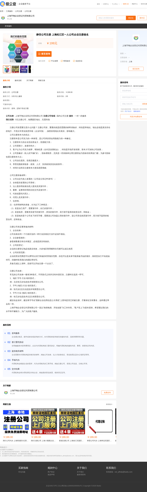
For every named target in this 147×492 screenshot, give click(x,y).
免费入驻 (126, 4)
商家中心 (135, 4)
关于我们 (80, 472)
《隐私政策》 (136, 111)
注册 (145, 4)
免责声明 (51, 475)
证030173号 (52, 486)
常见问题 (21, 472)
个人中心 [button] (116, 4)
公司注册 (18, 11)
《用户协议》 (128, 111)
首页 (98, 4)
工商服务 (9, 11)
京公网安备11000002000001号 (70, 486)
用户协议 (51, 472)
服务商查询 (81, 475)
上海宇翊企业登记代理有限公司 (21, 16)
